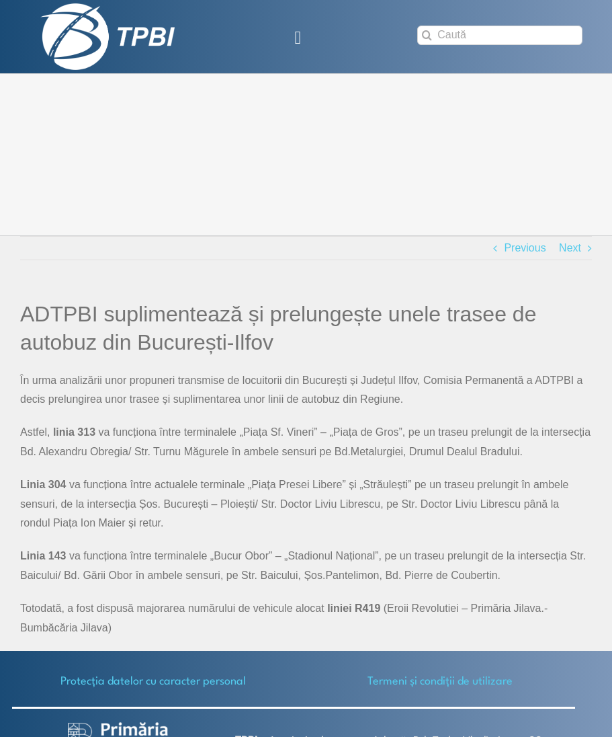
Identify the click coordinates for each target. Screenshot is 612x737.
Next (570, 248)
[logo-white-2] (118, 727)
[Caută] (499, 35)
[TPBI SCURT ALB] (107, 8)
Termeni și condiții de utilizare (440, 681)
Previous (524, 248)
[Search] (427, 35)
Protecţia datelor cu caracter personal (153, 681)
